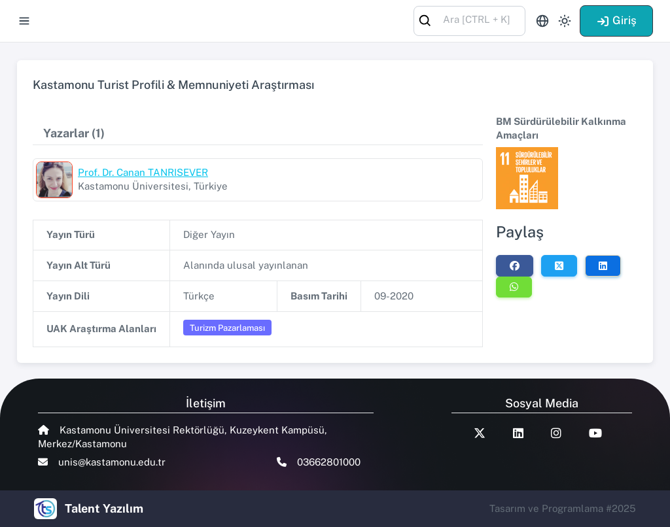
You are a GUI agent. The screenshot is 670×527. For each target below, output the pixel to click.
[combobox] (469, 19)
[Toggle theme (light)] (564, 21)
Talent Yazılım (104, 508)
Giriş (616, 20)
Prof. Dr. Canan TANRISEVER (143, 172)
